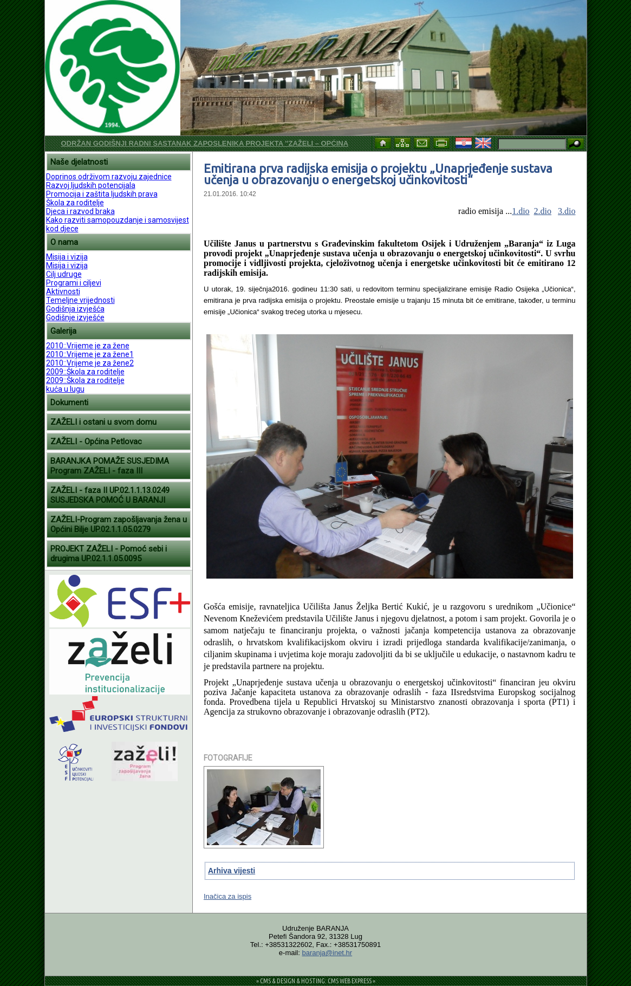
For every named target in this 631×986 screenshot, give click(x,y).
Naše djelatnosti (79, 162)
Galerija (63, 331)
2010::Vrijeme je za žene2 (90, 363)
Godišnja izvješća (75, 308)
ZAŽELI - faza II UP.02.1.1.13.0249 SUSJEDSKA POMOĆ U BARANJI (110, 495)
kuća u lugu (65, 389)
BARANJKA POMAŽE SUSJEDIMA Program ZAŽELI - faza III (109, 466)
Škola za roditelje (75, 202)
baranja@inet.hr (327, 953)
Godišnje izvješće (75, 317)
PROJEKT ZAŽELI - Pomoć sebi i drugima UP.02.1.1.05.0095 (108, 553)
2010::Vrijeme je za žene (87, 345)
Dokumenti (69, 402)
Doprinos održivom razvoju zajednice (109, 176)
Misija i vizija (67, 256)
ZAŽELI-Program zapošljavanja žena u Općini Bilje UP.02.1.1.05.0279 (118, 524)
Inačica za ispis (227, 896)
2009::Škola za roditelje (85, 371)
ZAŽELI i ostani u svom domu (103, 422)
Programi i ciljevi (73, 282)
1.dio (520, 211)
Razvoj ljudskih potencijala (90, 185)
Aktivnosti (63, 291)
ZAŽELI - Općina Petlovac (96, 441)
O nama (64, 242)
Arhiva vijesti (231, 870)
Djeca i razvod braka (80, 211)
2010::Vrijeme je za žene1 (90, 354)
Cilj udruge (64, 274)
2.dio (542, 211)
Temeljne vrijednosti (80, 300)
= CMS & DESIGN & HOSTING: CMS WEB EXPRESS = (315, 980)
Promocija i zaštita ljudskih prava (102, 194)
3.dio (566, 211)
